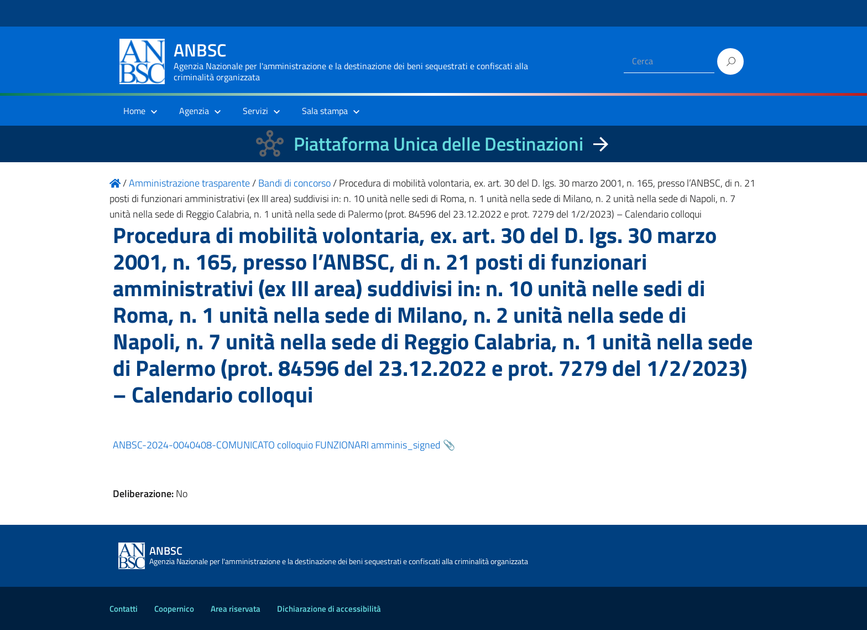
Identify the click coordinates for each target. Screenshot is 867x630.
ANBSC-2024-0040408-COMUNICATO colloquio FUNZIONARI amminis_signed (276, 444)
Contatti (123, 608)
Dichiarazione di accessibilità (329, 608)
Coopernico (174, 608)
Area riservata (235, 608)
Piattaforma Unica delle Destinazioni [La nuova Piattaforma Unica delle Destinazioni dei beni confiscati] (438, 144)
